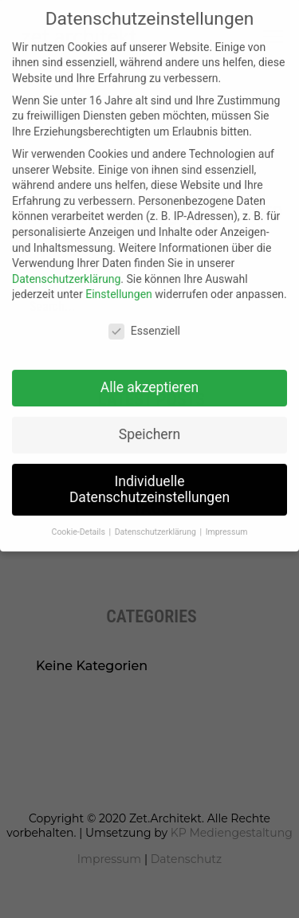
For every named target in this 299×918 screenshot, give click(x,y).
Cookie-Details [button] (80, 521)
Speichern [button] (149, 424)
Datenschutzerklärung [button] (157, 521)
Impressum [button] (227, 521)
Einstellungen (118, 283)
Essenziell (144, 320)
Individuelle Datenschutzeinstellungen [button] (149, 479)
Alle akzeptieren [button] (149, 377)
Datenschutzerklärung (66, 268)
